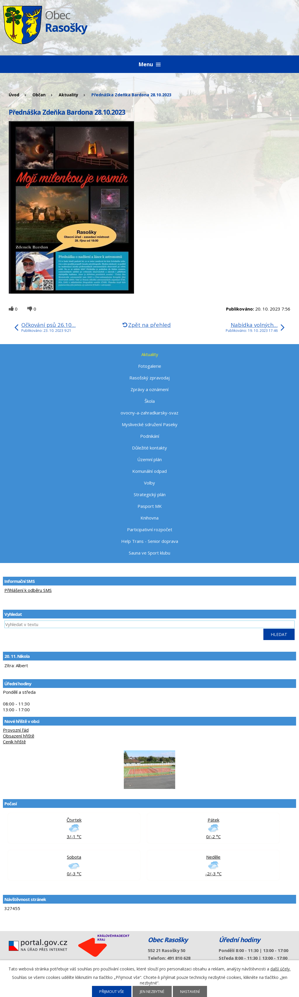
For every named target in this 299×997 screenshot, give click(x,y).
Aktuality (68, 94)
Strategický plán (150, 494)
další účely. (280, 969)
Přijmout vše (111, 991)
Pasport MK (150, 506)
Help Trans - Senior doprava (149, 541)
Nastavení (190, 991)
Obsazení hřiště (18, 736)
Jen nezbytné (152, 991)
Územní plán (149, 459)
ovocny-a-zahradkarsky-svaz (149, 413)
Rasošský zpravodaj (149, 378)
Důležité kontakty (149, 448)
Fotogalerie (149, 366)
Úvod (14, 94)
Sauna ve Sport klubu (149, 553)
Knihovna (149, 518)
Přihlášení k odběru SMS (28, 590)
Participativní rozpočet (149, 529)
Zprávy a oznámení (149, 389)
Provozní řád (16, 730)
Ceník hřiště (14, 742)
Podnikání (149, 436)
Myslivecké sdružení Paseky (150, 424)
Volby (149, 483)
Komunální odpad (149, 471)
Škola (150, 401)
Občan (39, 94)
